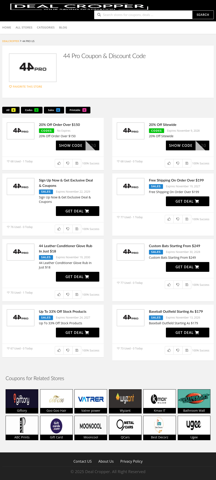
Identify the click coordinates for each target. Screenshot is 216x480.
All (11, 110)
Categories (46, 27)
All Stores (24, 27)
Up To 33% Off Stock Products (62, 311)
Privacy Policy (131, 461)
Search (203, 14)
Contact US (82, 461)
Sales (54, 110)
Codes (32, 110)
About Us (106, 461)
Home (6, 27)
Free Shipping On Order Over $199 (176, 180)
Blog (63, 27)
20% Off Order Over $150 (59, 124)
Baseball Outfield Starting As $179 (176, 311)
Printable (78, 110)
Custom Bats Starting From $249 (174, 246)
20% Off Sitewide (162, 124)
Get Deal (77, 211)
